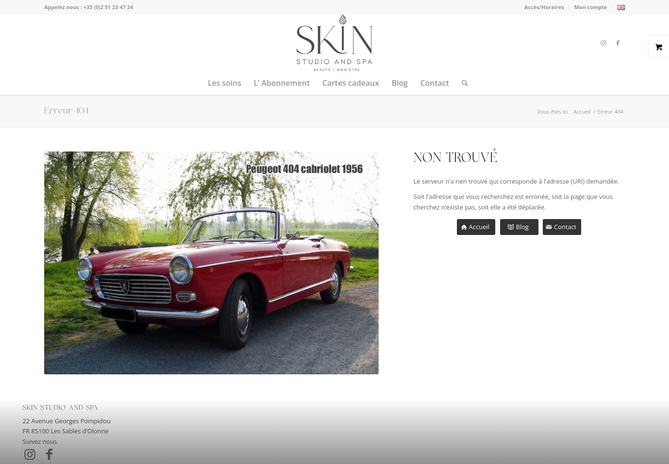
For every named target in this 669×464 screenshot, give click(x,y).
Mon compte (590, 7)
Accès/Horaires (544, 7)
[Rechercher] (461, 83)
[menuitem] (545, 7)
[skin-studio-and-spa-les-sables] (334, 42)
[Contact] (562, 227)
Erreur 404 (66, 111)
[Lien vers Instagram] (603, 42)
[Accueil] (476, 227)
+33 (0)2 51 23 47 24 (108, 7)
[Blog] (519, 227)
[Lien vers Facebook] (617, 42)
